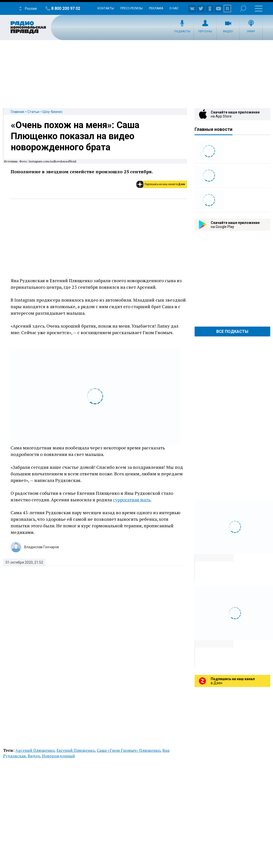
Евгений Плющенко (75, 750)
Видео (228, 31)
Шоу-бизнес (53, 112)
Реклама (156, 8)
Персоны (205, 31)
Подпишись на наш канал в (164, 184)
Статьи (33, 112)
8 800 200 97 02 (65, 8)
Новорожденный (58, 756)
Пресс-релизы (131, 8)
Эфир (251, 31)
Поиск (243, 8)
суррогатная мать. (132, 500)
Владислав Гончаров (41, 547)
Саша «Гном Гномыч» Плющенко (128, 750)
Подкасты (182, 31)
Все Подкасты (232, 331)
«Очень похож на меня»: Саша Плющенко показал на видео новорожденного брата (75, 136)
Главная (17, 112)
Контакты (106, 8)
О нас (173, 8)
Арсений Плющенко (34, 750)
